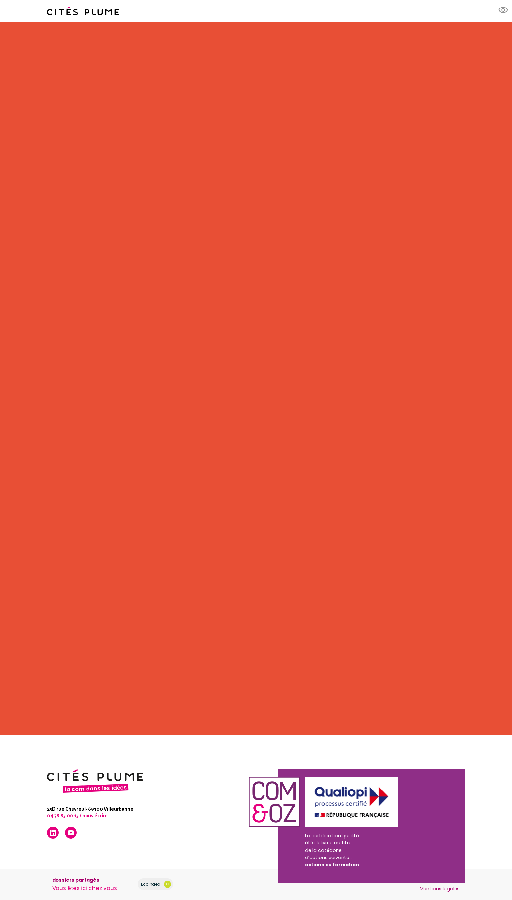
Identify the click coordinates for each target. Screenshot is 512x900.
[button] (503, 10)
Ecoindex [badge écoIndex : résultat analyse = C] (156, 884)
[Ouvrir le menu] (461, 11)
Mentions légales (440, 888)
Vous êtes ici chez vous (84, 888)
